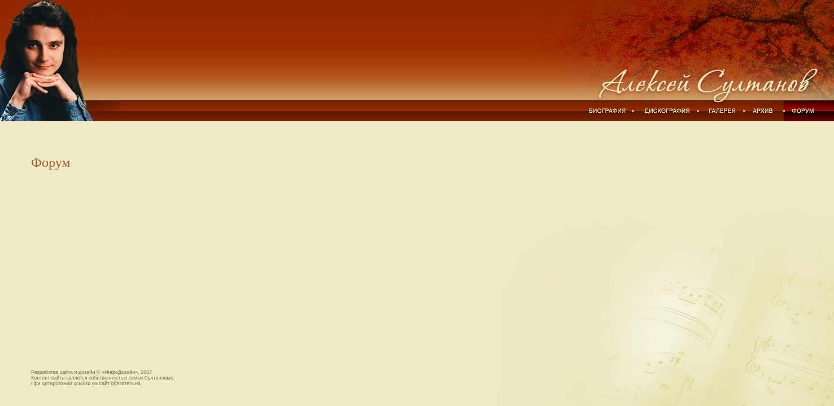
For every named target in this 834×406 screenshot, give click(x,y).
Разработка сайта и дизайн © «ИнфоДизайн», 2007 (91, 372)
